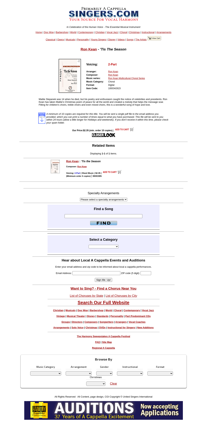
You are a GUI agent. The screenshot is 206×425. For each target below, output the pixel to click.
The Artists (140, 39)
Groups (65, 322)
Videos (121, 39)
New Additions (145, 327)
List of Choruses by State (86, 295)
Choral (123, 32)
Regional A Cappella (103, 348)
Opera (60, 39)
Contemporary (85, 32)
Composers (90, 322)
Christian (100, 32)
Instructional (148, 32)
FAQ (97, 342)
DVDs (102, 327)
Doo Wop (49, 32)
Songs (130, 39)
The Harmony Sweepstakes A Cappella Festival (103, 336)
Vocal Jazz (112, 32)
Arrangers (121, 322)
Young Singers (98, 39)
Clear (113, 383)
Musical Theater (76, 316)
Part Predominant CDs (138, 316)
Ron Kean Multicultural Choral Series (126, 78)
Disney (112, 39)
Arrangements (163, 32)
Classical (50, 39)
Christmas (134, 32)
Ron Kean (89, 49)
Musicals (70, 39)
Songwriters (106, 322)
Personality (83, 39)
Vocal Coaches (137, 322)
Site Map (107, 342)
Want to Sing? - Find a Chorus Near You (103, 288)
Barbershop (62, 32)
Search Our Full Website (103, 302)
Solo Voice (77, 327)
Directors (77, 322)
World (73, 32)
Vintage (60, 316)
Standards (103, 316)
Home (39, 32)
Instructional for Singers (121, 327)
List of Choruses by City (121, 295)
